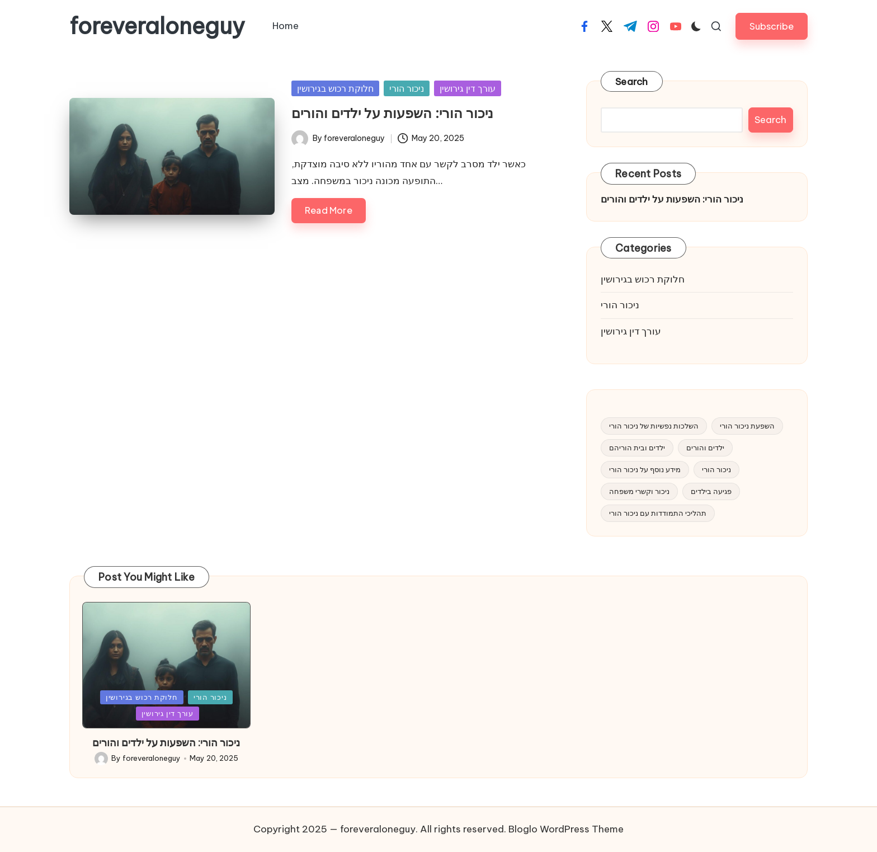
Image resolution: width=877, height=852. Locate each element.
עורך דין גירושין (468, 88)
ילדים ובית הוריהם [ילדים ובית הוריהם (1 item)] (637, 447)
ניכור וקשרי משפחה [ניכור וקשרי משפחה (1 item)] (639, 491)
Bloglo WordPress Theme (566, 829)
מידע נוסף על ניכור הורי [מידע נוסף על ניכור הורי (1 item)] (645, 469)
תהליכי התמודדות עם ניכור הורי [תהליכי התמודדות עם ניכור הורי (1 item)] (657, 513)
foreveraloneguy (157, 26)
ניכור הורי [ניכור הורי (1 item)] (716, 469)
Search (631, 82)
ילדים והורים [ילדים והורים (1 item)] (705, 447)
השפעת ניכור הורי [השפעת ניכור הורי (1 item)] (747, 425)
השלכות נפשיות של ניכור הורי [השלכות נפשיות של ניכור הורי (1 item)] (654, 425)
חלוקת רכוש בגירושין (335, 88)
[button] (771, 26)
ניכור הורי (406, 88)
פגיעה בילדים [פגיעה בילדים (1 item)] (711, 491)
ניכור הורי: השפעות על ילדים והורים (392, 113)
